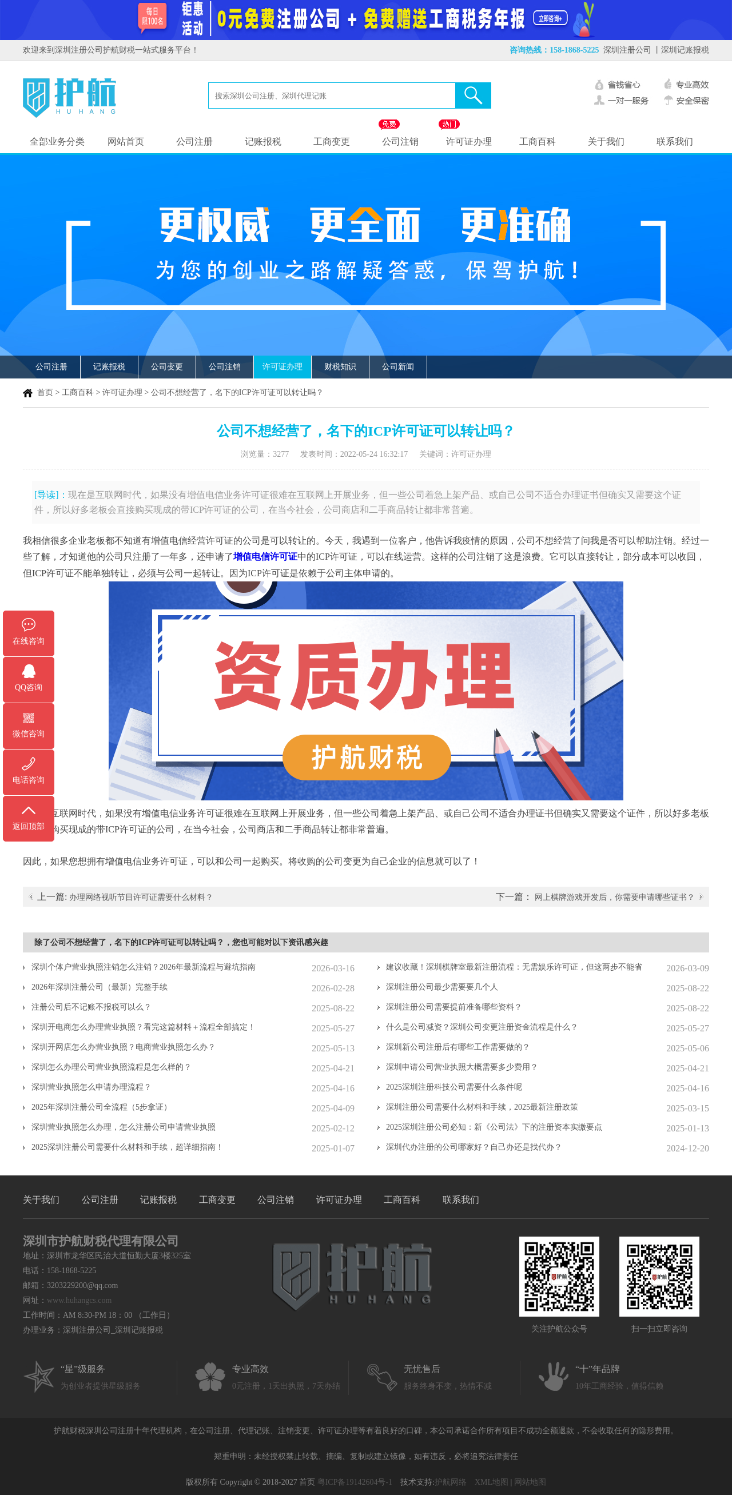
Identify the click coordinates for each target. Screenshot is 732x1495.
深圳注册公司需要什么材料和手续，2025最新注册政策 (482, 1107)
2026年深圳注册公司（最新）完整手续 (99, 987)
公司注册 (194, 141)
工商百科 (537, 141)
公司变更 (167, 366)
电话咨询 (29, 780)
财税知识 (340, 366)
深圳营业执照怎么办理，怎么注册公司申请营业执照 (123, 1127)
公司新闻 (398, 366)
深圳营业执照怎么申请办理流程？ (91, 1087)
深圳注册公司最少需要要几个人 (442, 987)
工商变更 (331, 141)
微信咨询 (29, 733)
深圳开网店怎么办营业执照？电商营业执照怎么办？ (123, 1047)
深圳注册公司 (627, 50)
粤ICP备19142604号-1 (354, 1482)
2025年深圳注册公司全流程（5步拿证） (101, 1107)
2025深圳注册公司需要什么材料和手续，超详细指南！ (127, 1147)
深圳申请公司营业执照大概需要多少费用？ (462, 1067)
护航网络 (451, 1482)
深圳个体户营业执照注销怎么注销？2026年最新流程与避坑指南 (143, 967)
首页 (45, 392)
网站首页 (126, 141)
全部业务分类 (57, 141)
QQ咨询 (28, 687)
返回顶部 (29, 826)
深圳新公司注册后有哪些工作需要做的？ (458, 1047)
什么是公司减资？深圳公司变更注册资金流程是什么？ (482, 1027)
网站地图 (530, 1482)
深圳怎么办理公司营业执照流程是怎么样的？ (111, 1067)
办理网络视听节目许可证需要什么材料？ (141, 897)
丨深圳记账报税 (681, 50)
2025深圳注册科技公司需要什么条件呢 (454, 1087)
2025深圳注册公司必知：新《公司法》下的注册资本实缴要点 (494, 1127)
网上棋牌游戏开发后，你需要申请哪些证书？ (615, 897)
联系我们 (675, 141)
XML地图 (491, 1482)
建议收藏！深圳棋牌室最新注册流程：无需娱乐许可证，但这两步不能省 (514, 967)
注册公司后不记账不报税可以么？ (91, 1007)
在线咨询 (29, 641)
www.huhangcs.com (79, 1300)
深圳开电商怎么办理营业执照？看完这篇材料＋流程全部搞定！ (143, 1027)
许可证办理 (469, 141)
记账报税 (263, 141)
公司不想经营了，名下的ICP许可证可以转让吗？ (237, 392)
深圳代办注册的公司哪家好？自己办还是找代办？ (474, 1147)
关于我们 (606, 141)
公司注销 (400, 141)
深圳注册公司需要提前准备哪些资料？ (454, 1007)
